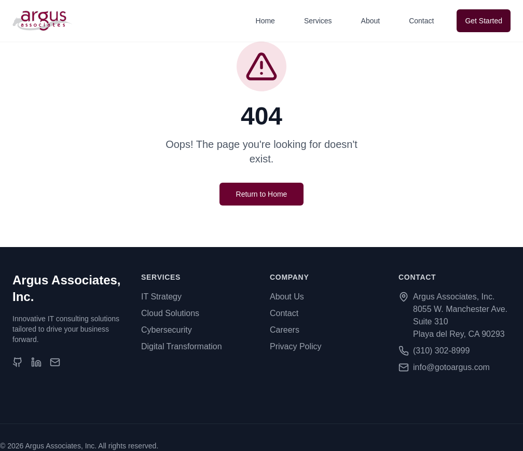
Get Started (483, 21)
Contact (421, 21)
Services (318, 21)
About (370, 21)
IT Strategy (161, 296)
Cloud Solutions (170, 313)
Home (265, 21)
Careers (284, 329)
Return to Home (261, 194)
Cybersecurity (166, 329)
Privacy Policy (296, 346)
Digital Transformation (181, 346)
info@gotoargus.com (451, 367)
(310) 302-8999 (441, 350)
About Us (287, 296)
